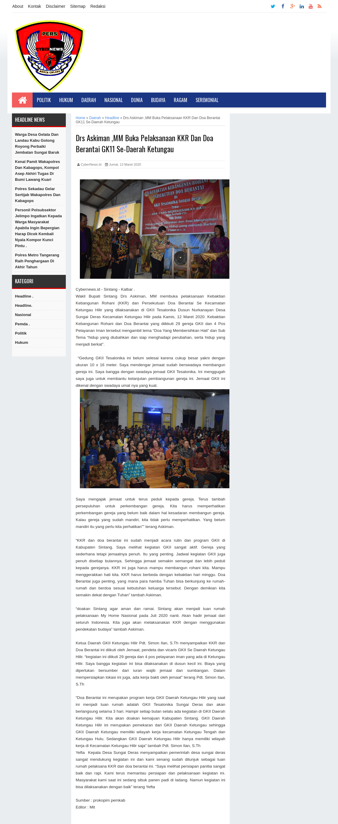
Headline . (24, 296)
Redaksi (98, 6)
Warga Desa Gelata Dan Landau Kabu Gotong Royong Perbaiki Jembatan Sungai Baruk (37, 143)
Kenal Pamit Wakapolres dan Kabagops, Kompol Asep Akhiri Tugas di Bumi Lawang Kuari (37, 170)
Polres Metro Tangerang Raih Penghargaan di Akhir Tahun (37, 261)
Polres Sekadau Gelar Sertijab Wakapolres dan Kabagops (37, 195)
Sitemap (78, 6)
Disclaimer (55, 6)
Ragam (180, 100)
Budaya (158, 100)
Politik (44, 100)
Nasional (113, 100)
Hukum (66, 100)
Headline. (23, 305)
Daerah (88, 100)
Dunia (137, 100)
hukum (21, 342)
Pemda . (22, 324)
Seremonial (207, 100)
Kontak (34, 6)
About (17, 6)
